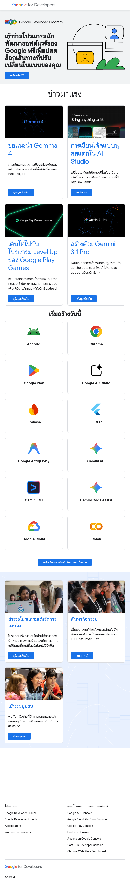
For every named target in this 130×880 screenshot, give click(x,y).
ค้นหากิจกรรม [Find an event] (84, 619)
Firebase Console (78, 832)
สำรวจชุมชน (19, 736)
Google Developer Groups (21, 813)
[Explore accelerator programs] (34, 597)
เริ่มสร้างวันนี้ (65, 314)
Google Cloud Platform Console (87, 819)
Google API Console (79, 813)
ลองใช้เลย (81, 192)
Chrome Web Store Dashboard (86, 851)
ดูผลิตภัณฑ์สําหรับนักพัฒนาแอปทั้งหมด (65, 562)
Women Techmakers (18, 832)
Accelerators (13, 825)
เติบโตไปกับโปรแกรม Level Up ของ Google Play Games (33, 256)
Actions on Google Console (84, 838)
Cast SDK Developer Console (85, 845)
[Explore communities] (34, 684)
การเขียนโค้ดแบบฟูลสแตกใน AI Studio (95, 153)
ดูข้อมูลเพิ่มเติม (21, 192)
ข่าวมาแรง (65, 94)
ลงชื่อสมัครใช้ (17, 75)
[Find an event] (96, 597)
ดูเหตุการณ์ (82, 655)
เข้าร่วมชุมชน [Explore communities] (20, 706)
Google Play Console (80, 825)
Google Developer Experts (21, 819)
